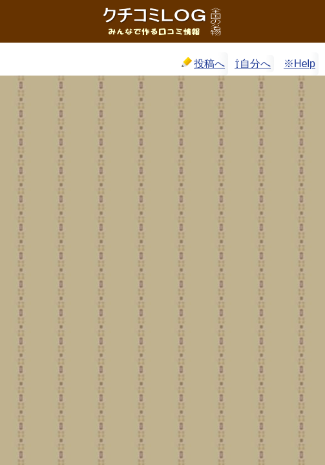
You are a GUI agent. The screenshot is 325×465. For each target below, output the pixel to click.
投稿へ (203, 63)
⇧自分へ (253, 63)
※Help (299, 63)
